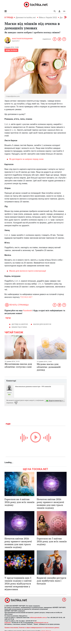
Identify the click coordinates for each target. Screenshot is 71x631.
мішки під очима (19, 327)
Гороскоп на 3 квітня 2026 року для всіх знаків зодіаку (52, 541)
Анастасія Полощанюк (22, 39)
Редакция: (8, 622)
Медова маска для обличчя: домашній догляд (48, 366)
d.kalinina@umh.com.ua (41, 622)
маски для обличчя (42, 324)
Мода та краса (11, 50)
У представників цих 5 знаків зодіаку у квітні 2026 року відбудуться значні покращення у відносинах (18, 583)
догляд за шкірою (20, 324)
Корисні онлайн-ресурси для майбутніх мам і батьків (51, 580)
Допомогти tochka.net (26, 17)
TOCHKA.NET (26, 297)
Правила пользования (11, 627)
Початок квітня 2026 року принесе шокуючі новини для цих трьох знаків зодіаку (50, 503)
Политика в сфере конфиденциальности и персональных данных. (39, 627)
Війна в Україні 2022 (48, 17)
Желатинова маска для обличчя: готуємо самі (18, 365)
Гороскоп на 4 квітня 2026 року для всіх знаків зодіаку (19, 502)
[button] (59, 11)
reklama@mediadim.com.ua (38, 617)
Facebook (27, 311)
